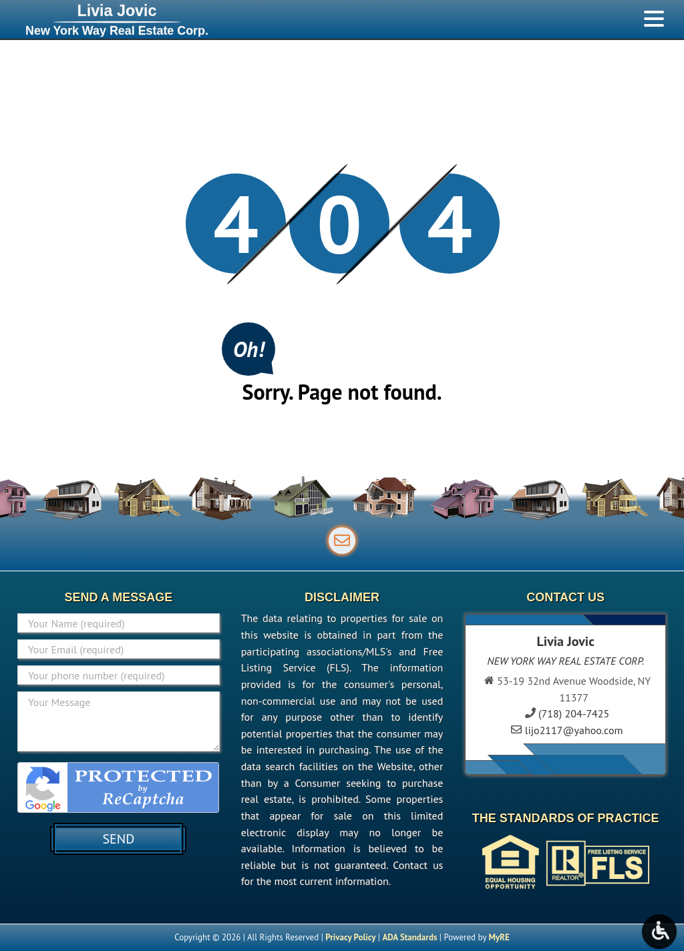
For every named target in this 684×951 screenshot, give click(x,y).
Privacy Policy (350, 937)
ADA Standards (409, 937)
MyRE (498, 937)
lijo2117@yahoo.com (574, 730)
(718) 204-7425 (573, 713)
